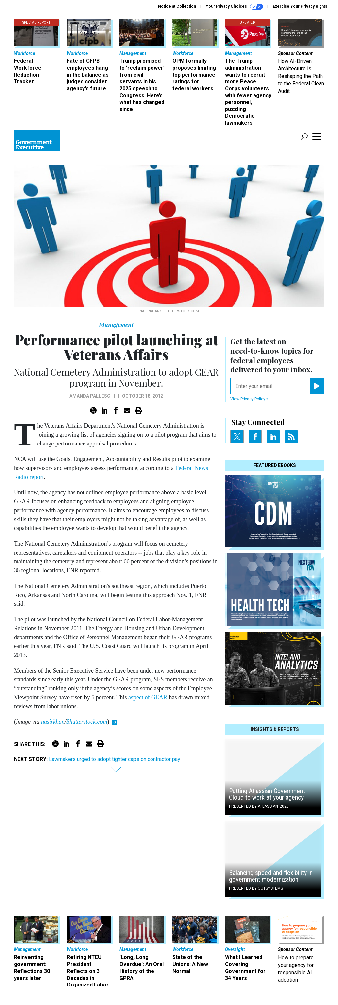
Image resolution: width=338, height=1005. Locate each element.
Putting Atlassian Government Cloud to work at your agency (267, 794)
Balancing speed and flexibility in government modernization (271, 876)
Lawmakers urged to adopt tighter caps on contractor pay (114, 759)
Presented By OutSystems (256, 888)
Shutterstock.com (86, 721)
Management (116, 325)
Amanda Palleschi (92, 396)
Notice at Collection (177, 6)
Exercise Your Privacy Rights (300, 6)
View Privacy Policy (249, 399)
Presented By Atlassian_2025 (259, 806)
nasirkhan (53, 721)
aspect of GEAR (147, 697)
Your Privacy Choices (234, 7)
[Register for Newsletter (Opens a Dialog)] (317, 386)
